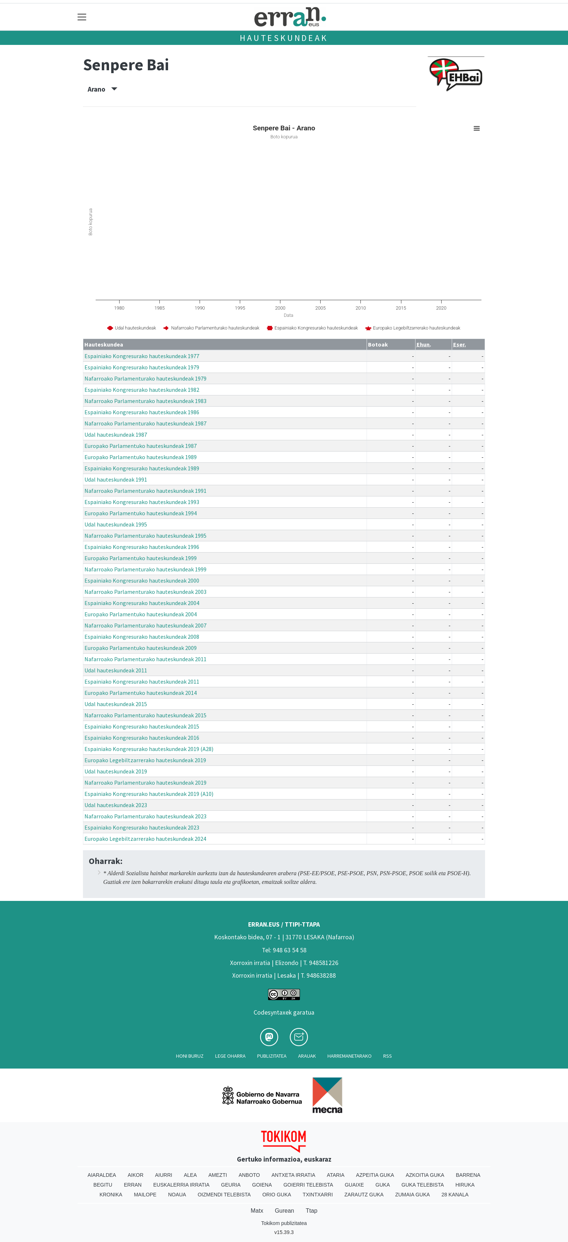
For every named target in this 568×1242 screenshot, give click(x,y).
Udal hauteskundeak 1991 (115, 479)
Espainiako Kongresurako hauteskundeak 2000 (141, 580)
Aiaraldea (102, 1175)
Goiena (262, 1185)
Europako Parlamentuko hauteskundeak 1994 (140, 513)
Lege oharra (230, 1056)
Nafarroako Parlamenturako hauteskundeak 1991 (145, 490)
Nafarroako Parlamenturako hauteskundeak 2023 (145, 816)
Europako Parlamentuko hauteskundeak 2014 (140, 692)
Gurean (284, 1211)
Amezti (217, 1175)
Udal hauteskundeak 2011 (115, 670)
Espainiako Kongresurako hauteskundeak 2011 (141, 681)
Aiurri (163, 1175)
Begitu (102, 1185)
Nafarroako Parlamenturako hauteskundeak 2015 (145, 715)
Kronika (111, 1194)
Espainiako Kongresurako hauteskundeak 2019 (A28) (148, 748)
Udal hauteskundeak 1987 (115, 434)
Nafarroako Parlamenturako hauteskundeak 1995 (145, 535)
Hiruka (465, 1185)
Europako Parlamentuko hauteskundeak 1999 (140, 558)
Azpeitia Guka (375, 1175)
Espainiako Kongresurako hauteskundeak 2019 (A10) (148, 793)
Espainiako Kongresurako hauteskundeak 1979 (141, 367)
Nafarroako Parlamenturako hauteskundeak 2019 (145, 782)
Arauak (307, 1056)
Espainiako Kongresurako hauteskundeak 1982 (141, 389)
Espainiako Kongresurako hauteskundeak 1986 (141, 412)
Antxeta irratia (294, 1175)
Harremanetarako (349, 1056)
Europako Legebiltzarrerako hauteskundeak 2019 (145, 760)
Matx (257, 1211)
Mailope (145, 1194)
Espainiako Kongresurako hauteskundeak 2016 (141, 737)
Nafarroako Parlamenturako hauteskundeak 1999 (145, 569)
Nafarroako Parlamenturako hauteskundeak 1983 (145, 400)
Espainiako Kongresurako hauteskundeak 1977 (141, 356)
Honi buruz (190, 1056)
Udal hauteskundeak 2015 (115, 704)
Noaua (177, 1194)
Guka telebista (422, 1185)
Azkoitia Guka (425, 1175)
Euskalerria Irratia (181, 1185)
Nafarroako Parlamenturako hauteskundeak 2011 (145, 659)
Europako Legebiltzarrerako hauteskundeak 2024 (145, 838)
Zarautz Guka (364, 1194)
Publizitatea (272, 1056)
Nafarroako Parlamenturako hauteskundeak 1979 (145, 378)
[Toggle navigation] (82, 17)
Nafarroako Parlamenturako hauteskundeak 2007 (145, 625)
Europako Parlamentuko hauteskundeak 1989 (140, 457)
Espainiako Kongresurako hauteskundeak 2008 (141, 636)
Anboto (249, 1175)
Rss (387, 1056)
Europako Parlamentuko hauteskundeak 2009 (140, 647)
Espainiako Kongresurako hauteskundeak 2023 (141, 827)
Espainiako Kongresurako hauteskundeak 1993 (141, 501)
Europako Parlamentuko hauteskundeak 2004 (140, 614)
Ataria (335, 1175)
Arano (102, 89)
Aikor (135, 1175)
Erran (133, 1185)
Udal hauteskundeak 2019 (115, 771)
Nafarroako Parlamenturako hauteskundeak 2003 (145, 591)
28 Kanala (455, 1194)
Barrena (468, 1175)
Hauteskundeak (284, 37)
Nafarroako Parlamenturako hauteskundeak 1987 (145, 423)
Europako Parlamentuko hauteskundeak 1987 (140, 445)
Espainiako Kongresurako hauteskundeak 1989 (141, 468)
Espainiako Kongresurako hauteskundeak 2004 (141, 603)
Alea (190, 1175)
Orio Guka (276, 1194)
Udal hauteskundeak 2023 (115, 805)
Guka (383, 1185)
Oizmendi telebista (224, 1194)
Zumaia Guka (412, 1194)
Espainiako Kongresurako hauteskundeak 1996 (141, 546)
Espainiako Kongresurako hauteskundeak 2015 (141, 726)
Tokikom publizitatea (284, 1223)
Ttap (311, 1211)
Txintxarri (318, 1194)
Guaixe (354, 1185)
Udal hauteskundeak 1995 (115, 524)
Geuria (231, 1185)
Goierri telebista (308, 1185)
